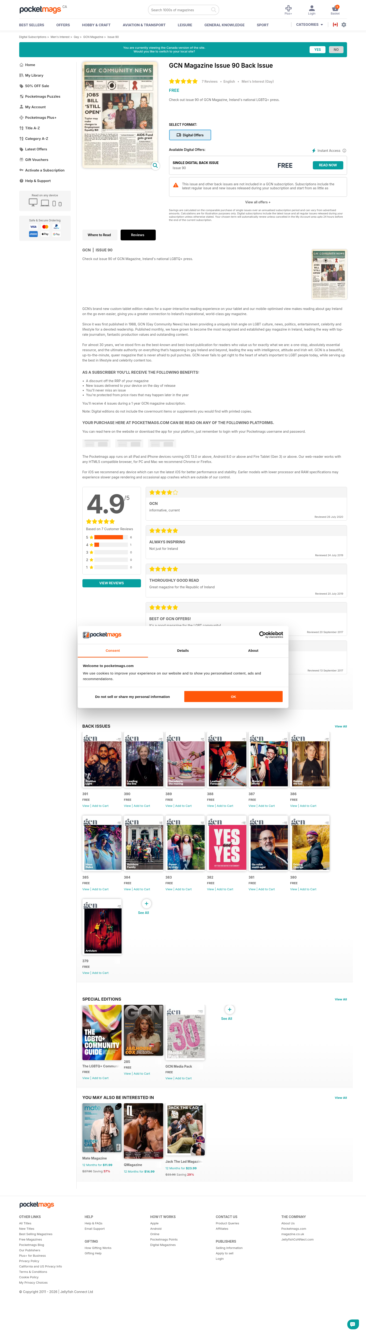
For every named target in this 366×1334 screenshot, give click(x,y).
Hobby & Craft (96, 25)
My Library (31, 75)
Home (27, 65)
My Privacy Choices (33, 1328)
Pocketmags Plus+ (38, 117)
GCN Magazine (93, 37)
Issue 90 (113, 37)
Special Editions (101, 1026)
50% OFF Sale (34, 86)
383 (229, 896)
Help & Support (35, 181)
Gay (76, 37)
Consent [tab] (113, 650)
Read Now (328, 165)
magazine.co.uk (292, 1280)
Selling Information (229, 1293)
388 (229, 803)
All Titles (25, 1269)
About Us (288, 1269)
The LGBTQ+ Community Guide (104, 1103)
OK (233, 697)
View (85, 815)
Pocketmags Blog (31, 1290)
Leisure (185, 25)
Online (154, 1280)
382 (277, 896)
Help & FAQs (94, 1269)
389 (181, 803)
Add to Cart (100, 815)
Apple (154, 1269)
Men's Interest (60, 37)
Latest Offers (33, 149)
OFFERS (63, 25)
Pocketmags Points (164, 1285)
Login (220, 1304)
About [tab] (253, 650)
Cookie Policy (29, 1323)
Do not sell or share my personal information (132, 697)
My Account (32, 107)
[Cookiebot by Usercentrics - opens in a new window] (262, 634)
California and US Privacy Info (40, 1312)
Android (156, 1274)
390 (133, 803)
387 (277, 803)
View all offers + (258, 202)
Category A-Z (33, 138)
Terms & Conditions (33, 1317)
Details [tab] (183, 650)
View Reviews (111, 583)
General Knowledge (224, 25)
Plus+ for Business (32, 1301)
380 (133, 988)
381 (85, 988)
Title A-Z (29, 128)
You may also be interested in (118, 1134)
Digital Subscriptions (33, 37)
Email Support (95, 1274)
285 (133, 1097)
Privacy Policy (29, 1306)
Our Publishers (29, 1296)
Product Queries (227, 1269)
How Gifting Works (98, 1293)
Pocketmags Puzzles (39, 96)
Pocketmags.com (293, 1274)
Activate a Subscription (42, 170)
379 (181, 988)
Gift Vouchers (33, 159)
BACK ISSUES (96, 726)
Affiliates (222, 1274)
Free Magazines (30, 1285)
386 (85, 896)
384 (181, 896)
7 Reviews (210, 81)
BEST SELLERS (31, 25)
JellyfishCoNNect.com (297, 1285)
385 (133, 896)
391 (85, 803)
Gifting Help (93, 1299)
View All (341, 726)
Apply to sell (224, 1299)
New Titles (26, 1274)
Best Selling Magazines (35, 1280)
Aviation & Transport (144, 25)
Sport (263, 25)
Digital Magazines (163, 1290)
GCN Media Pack (191, 1103)
